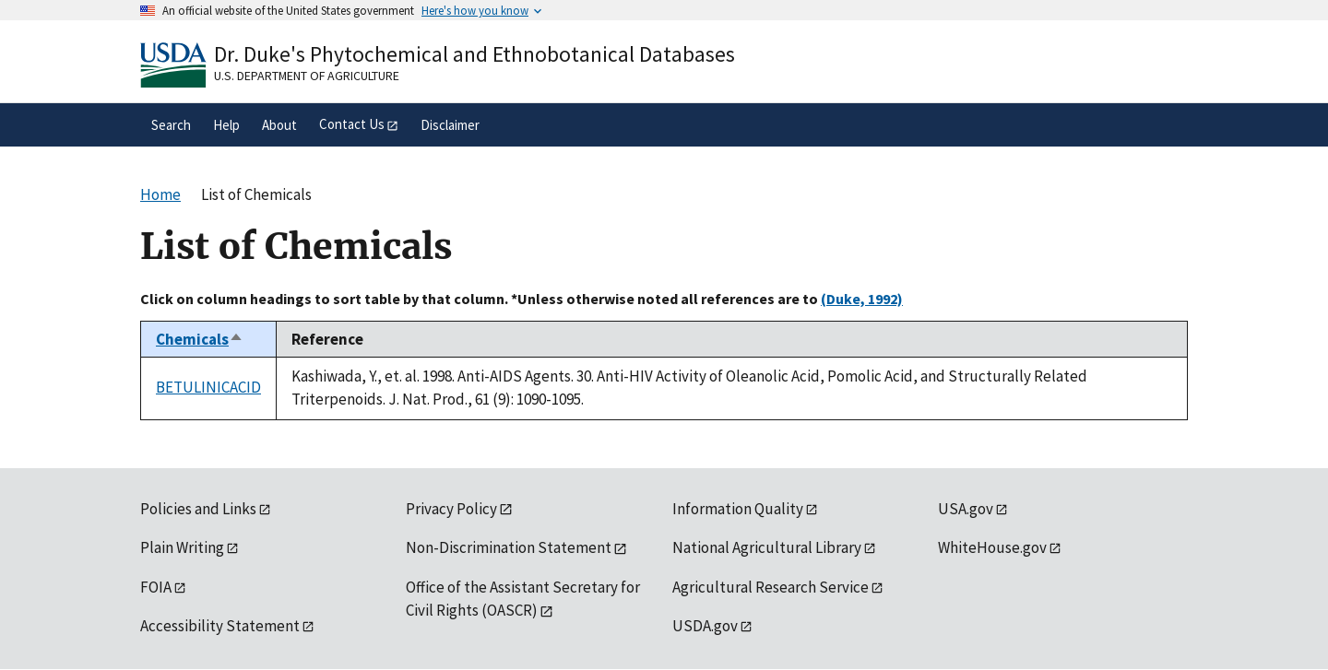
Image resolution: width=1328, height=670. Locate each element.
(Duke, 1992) (862, 298)
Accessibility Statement (220, 626)
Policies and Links (198, 509)
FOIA (156, 587)
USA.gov (965, 509)
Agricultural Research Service (770, 587)
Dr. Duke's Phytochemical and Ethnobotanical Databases (474, 54)
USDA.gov (705, 626)
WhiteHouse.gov (992, 547)
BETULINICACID (208, 387)
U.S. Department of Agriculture (306, 75)
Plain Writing (182, 547)
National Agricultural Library (766, 547)
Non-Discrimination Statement (508, 547)
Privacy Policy (451, 509)
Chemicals (199, 339)
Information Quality (737, 509)
